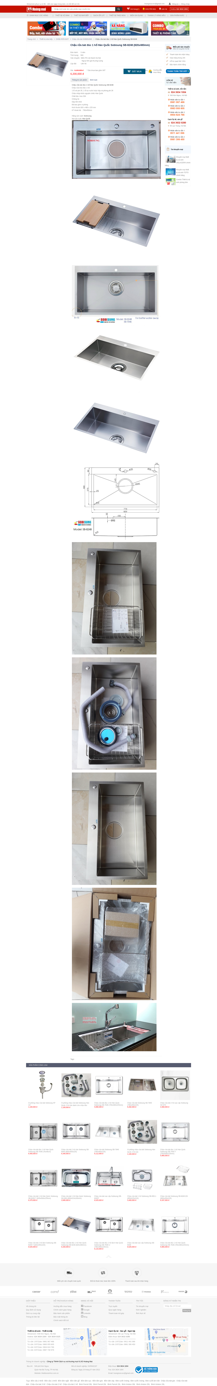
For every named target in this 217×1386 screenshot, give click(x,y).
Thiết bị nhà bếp (81, 15)
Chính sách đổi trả (61, 1320)
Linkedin (86, 1313)
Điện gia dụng (136, 15)
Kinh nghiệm (141, 1310)
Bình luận (93, 80)
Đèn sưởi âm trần (153, 1381)
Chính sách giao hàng (62, 1310)
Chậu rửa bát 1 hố (70, 1384)
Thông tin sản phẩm (79, 80)
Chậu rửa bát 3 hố (37, 1384)
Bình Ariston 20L (143, 1384)
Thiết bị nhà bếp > (47, 39)
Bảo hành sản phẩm (62, 1313)
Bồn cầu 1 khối (50, 1381)
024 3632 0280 (124, 1337)
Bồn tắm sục (86, 1381)
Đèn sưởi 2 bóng (137, 1381)
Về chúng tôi (31, 1306)
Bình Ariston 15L (158, 1384)
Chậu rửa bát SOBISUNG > (83, 39)
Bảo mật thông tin (61, 1317)
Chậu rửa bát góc (168, 1381)
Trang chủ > (33, 39)
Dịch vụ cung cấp (33, 1313)
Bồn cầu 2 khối (37, 1381)
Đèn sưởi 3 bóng (122, 1381)
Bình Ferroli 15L (114, 1384)
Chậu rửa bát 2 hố (54, 1384)
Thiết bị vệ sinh (62, 15)
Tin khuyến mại (142, 1306)
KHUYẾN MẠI (150, 9)
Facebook (86, 1306)
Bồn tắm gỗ (75, 1381)
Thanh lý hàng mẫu (157, 15)
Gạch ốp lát (99, 15)
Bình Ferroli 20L (99, 1384)
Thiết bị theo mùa (117, 15)
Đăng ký (175, 4)
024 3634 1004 (40, 1337)
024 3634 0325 (54, 1337)
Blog (84, 1317)
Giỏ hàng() (134, 9)
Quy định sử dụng (33, 1310)
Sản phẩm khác (177, 15)
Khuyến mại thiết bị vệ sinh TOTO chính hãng (182, 172)
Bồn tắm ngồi (63, 1381)
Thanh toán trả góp (116, 1313)
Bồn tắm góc (97, 1381)
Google (85, 1310)
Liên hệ (164, 9)
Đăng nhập (185, 4)
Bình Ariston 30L (128, 1384)
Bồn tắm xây (109, 1381)
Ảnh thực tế (141, 1313)
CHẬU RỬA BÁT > (64, 39)
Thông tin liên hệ (33, 1317)
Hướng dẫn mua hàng (62, 1306)
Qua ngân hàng (115, 1310)
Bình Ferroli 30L (85, 1384)
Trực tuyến (113, 1306)
